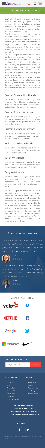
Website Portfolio (33, 394)
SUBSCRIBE (36, 365)
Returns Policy (12, 391)
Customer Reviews (13, 399)
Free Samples (32, 391)
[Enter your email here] (17, 364)
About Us (10, 382)
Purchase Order (33, 388)
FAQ (8, 385)
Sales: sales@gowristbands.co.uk (23, 411)
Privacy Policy (11, 388)
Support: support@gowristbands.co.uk (23, 414)
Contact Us (31, 385)
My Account (32, 382)
